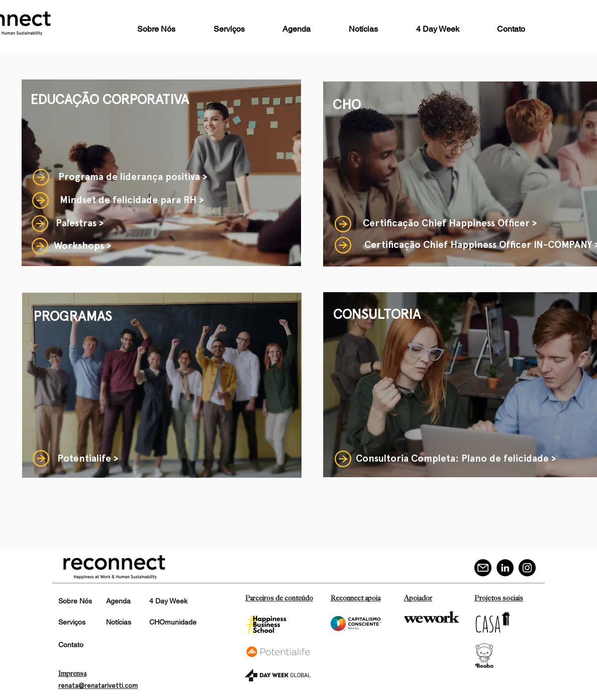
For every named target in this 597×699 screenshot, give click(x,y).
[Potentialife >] (88, 459)
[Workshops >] (82, 246)
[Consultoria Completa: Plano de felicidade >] (456, 459)
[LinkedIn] (505, 567)
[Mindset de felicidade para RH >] (131, 200)
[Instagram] (527, 567)
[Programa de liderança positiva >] (133, 177)
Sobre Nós (75, 601)
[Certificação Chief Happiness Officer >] (449, 223)
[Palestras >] (79, 223)
